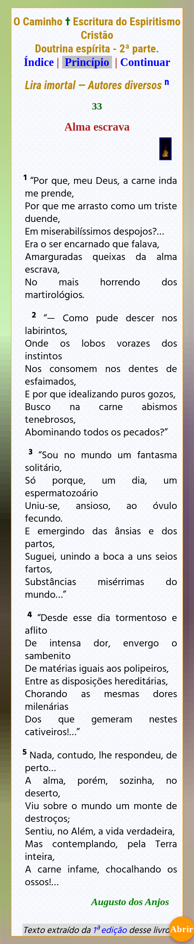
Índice (39, 62)
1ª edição (109, 929)
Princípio (87, 62)
